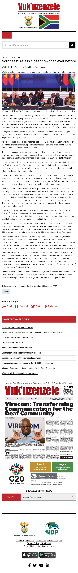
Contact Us (29, 540)
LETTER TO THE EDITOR (12, 342)
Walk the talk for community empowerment (20, 373)
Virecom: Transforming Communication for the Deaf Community (28, 368)
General (6, 291)
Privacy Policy (33, 543)
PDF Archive (52, 540)
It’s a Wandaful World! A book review (17, 337)
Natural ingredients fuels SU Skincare (18, 348)
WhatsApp (52, 306)
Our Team (20, 540)
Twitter (36, 306)
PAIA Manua (45, 543)
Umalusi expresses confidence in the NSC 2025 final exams (27, 363)
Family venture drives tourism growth (17, 327)
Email (7, 306)
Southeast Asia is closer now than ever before (21, 353)
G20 (60, 540)
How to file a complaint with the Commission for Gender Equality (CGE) (32, 332)
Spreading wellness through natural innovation (21, 358)
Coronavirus (41, 540)
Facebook (21, 306)
